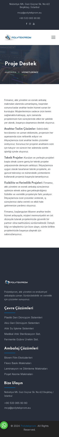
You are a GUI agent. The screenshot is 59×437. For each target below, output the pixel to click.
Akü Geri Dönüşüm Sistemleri (21, 322)
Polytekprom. (29, 425)
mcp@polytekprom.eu (29, 12)
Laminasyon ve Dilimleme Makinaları (26, 368)
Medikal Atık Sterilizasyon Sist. (22, 333)
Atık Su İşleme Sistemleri (19, 328)
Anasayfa (10, 72)
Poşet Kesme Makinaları (18, 374)
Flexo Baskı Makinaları (17, 363)
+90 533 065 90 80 (29, 18)
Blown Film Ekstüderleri (18, 357)
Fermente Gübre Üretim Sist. (21, 339)
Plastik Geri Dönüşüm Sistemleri (23, 317)
